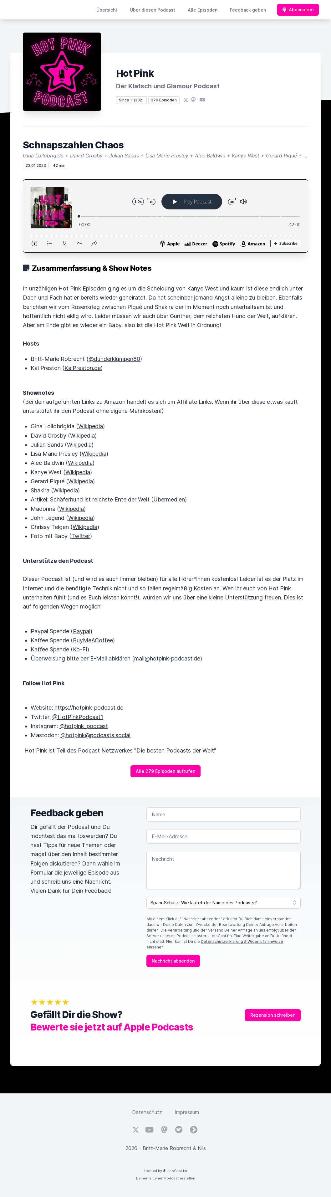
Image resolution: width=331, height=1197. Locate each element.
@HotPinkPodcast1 (77, 717)
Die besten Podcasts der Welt (175, 750)
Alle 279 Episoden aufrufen (165, 771)
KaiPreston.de (82, 368)
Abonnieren (298, 9)
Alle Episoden (202, 10)
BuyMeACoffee (93, 640)
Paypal (81, 631)
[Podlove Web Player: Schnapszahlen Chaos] (165, 216)
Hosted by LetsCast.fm (165, 1171)
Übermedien (169, 499)
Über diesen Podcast (152, 10)
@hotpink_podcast (83, 726)
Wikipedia (90, 426)
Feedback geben (248, 10)
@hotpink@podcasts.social (95, 735)
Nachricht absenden (173, 960)
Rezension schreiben (272, 1015)
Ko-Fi (80, 649)
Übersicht (106, 10)
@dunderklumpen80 (114, 359)
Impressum (187, 1112)
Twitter (80, 536)
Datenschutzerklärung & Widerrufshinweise (242, 941)
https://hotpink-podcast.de (88, 707)
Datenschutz (147, 1112)
